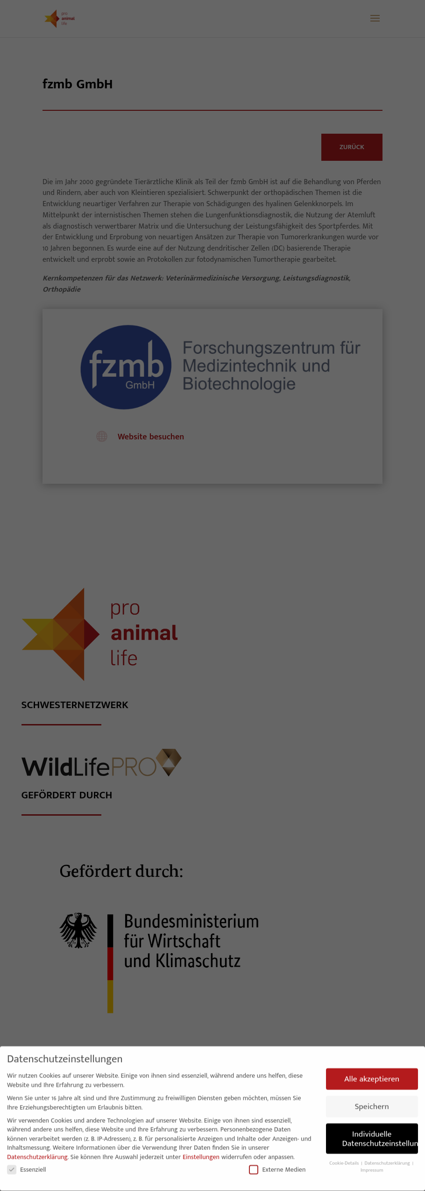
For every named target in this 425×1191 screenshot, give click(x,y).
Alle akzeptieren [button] (371, 1076)
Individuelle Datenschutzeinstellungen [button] (380, 1135)
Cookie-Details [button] (344, 1160)
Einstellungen (201, 1153)
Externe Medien (277, 1166)
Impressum (372, 1167)
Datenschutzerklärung (37, 1153)
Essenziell (26, 1166)
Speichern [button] (372, 1103)
